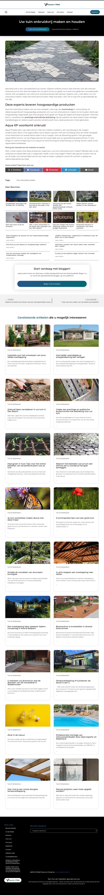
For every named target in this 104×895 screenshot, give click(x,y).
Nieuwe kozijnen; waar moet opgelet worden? (73, 790)
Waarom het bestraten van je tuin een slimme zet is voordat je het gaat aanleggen (74, 466)
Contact (70, 12)
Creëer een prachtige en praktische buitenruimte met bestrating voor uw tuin (74, 411)
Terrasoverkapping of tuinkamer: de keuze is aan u (73, 682)
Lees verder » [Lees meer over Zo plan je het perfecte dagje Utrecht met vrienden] (59, 256)
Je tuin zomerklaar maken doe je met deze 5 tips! (26, 519)
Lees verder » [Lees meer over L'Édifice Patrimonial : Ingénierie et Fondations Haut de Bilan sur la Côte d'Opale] (59, 240)
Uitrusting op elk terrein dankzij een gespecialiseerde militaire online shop (62, 206)
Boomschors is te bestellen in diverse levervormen (74, 627)
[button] (6, 12)
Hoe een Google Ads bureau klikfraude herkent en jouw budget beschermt (63, 226)
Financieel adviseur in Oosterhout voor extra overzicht (84, 226)
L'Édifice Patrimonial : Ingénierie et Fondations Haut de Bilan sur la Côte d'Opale (76, 236)
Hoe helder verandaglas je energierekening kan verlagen (70, 356)
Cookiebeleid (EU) (11, 856)
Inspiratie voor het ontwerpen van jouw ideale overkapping (27, 356)
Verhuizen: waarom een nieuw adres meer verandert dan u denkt (75, 245)
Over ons (50, 12)
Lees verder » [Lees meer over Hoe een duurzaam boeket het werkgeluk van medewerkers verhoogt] (10, 258)
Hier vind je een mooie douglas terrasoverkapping (23, 790)
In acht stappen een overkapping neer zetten (74, 573)
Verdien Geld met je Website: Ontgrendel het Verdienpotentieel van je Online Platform (13, 869)
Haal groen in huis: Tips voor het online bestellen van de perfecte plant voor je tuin (27, 466)
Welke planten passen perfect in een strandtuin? (86, 204)
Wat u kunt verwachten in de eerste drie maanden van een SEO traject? (40, 226)
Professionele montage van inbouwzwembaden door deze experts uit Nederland (76, 737)
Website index (10, 853)
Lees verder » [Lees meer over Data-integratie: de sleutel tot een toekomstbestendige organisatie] (10, 240)
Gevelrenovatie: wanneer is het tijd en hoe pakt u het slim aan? (39, 205)
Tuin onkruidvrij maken (26, 180)
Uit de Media (10, 832)
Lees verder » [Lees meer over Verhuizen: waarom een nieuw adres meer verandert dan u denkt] (59, 249)
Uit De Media (30, 12)
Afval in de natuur (16, 735)
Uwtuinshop (67, 109)
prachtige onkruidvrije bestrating (40, 117)
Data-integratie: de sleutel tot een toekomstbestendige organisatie (27, 236)
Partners (41, 12)
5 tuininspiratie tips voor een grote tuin (75, 518)
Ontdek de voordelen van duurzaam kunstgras (25, 573)
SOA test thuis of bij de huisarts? (15, 225)
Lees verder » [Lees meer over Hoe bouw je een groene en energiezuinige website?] (10, 247)
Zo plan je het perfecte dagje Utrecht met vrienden (75, 253)
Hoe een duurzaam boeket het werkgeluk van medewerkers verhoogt (23, 254)
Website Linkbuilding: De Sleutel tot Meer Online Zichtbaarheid (13, 861)
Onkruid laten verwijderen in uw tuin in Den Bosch (27, 410)
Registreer (9, 846)
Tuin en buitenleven (37, 29)
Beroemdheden (11, 828)
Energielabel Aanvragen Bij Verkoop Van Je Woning (16, 204)
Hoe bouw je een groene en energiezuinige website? (26, 244)
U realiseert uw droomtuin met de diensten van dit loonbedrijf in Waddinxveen (24, 683)
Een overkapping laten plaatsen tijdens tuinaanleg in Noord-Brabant (27, 627)
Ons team (60, 12)
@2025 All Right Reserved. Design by (50, 872)
